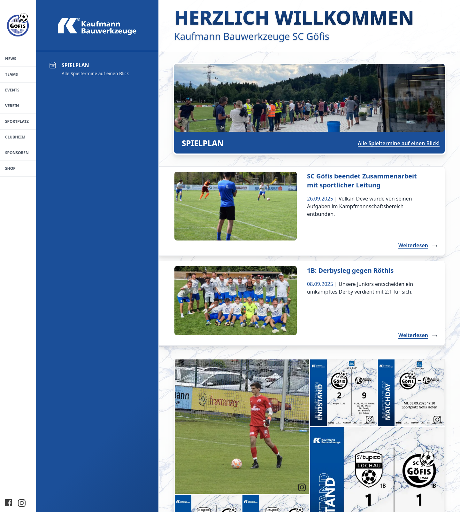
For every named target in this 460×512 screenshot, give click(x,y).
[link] (302, 487)
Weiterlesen (418, 245)
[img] (242, 426)
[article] (242, 426)
